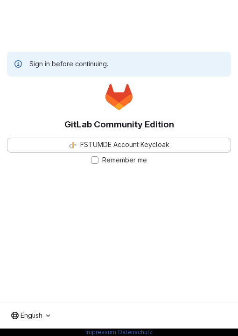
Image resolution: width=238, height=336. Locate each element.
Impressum (100, 332)
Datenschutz (135, 332)
